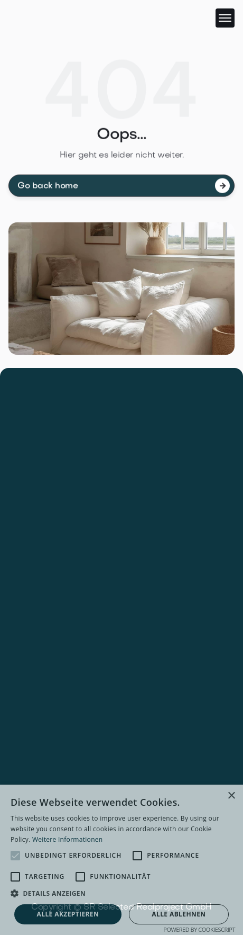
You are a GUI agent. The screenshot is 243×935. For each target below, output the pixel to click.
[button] (225, 18)
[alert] (121, 860)
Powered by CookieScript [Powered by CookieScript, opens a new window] (199, 929)
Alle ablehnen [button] (178, 914)
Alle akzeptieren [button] (68, 914)
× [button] (231, 796)
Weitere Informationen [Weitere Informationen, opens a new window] (67, 839)
